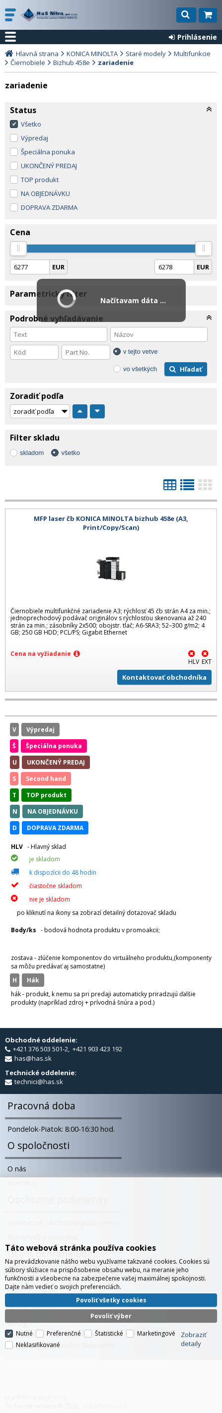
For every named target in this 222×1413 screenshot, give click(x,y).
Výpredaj (34, 137)
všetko (70, 452)
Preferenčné (64, 1333)
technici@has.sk (38, 1081)
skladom (32, 452)
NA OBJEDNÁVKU (45, 193)
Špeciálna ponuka (48, 151)
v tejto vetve (140, 351)
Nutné (24, 1333)
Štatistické (109, 1333)
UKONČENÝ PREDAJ (49, 165)
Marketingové (156, 1333)
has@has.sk (33, 1058)
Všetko (31, 124)
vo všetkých (140, 369)
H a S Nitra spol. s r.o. (49, 15)
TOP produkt (40, 179)
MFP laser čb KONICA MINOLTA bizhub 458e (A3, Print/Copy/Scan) (111, 523)
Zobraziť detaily (194, 1339)
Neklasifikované (38, 1345)
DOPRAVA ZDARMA (49, 207)
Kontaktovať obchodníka (164, 677)
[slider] (18, 248)
